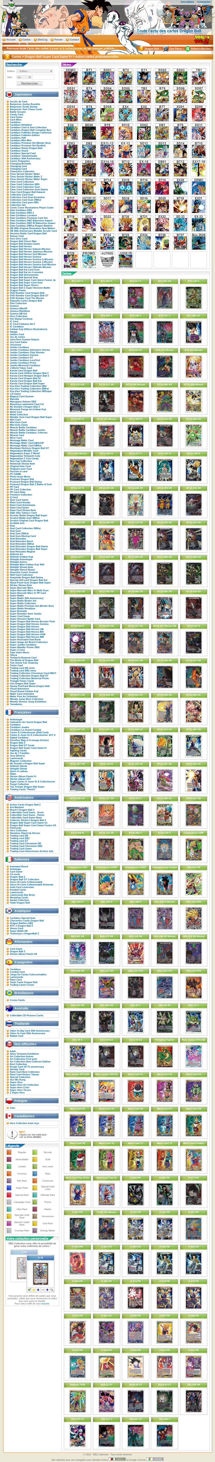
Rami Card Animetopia (22, 505)
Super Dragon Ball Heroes (24, 626)
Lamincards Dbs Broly (22, 895)
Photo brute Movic (20, 476)
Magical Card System (22, 396)
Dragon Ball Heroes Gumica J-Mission (31, 262)
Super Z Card (17, 650)
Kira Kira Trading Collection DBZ (28, 386)
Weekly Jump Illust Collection (26, 699)
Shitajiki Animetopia (21, 559)
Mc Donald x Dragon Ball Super (27, 763)
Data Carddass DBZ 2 (22, 212)
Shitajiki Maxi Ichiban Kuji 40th (27, 564)
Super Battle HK (19, 931)
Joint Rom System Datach (24, 339)
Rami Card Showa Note (23, 510)
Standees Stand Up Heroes (25, 833)
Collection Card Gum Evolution (27, 197)
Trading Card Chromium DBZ (26, 846)
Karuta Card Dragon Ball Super (27, 383)
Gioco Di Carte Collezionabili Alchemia (31, 884)
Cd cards (15, 874)
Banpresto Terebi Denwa (23, 106)
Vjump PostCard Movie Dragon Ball (30, 686)
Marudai (14, 399)
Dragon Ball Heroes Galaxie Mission (30, 249)
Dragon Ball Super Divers (24, 285)
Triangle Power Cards (22, 681)
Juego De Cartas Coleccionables (28, 974)
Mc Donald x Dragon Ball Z (25, 406)
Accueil (10, 39)
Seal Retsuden (18, 538)
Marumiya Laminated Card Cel (27, 404)
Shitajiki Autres (18, 562)
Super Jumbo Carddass (23, 644)
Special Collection (20, 1077)
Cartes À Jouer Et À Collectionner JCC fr (33, 735)
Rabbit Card (16, 1036)
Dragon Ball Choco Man (23, 241)
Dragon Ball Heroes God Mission (28, 254)
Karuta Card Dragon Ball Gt (25, 378)
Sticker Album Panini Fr (23, 776)
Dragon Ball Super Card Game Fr (28, 748)
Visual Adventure (19, 688)
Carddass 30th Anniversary (25, 158)
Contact (74, 39)
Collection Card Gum (21, 194)
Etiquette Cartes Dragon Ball (26, 300)
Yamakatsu (16, 704)
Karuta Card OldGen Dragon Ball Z (29, 373)
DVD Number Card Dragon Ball (27, 293)
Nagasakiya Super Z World (25, 453)
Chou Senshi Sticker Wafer (25, 174)
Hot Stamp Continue (21, 318)
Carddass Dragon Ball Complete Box (30, 130)
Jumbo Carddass (19, 347)
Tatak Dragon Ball (20, 902)
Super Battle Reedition (22, 608)
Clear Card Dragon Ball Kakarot (27, 192)
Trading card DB (19, 835)
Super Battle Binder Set (23, 600)
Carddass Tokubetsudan (23, 156)
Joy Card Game (18, 342)
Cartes (27, 39)
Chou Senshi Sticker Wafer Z (26, 176)
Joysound (15, 344)
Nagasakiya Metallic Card (24, 450)
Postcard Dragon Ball (22, 479)
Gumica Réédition (20, 311)
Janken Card (17, 334)
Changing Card (18, 166)
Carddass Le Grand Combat (25, 730)
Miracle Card (17, 435)
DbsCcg (42, 39)
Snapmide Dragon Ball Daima (26, 577)
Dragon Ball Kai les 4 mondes (26, 272)
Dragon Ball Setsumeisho (24, 275)
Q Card (14, 497)
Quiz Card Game (19, 500)
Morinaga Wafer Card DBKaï (25, 445)
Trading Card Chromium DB (25, 843)
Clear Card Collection (22, 181)
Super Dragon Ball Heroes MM (27, 637)
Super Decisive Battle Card (25, 619)
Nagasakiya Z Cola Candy (24, 458)
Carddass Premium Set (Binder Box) (30, 143)
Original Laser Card (21, 469)
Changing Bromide (20, 163)
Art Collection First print (23, 1059)
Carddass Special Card (23, 153)
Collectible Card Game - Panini (27, 815)
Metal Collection (19, 414)
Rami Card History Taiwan (24, 1074)
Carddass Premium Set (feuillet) (28, 145)
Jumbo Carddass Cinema (24, 355)
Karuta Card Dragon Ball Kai (26, 381)
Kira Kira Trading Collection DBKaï (29, 388)
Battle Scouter (18, 112)
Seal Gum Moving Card (23, 536)
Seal (12, 525)
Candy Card (16, 114)
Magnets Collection (21, 761)
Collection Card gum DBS (24, 202)
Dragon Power (18, 290)
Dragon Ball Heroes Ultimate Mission (30, 267)
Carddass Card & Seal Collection (28, 127)
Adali (13, 1051)
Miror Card (16, 437)
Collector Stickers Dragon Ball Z (28, 820)
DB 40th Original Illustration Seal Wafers (32, 228)
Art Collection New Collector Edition (30, 1061)
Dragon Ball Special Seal (24, 277)
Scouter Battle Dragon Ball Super (28, 515)
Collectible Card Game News (26, 817)
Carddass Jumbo (19, 727)
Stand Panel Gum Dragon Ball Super (30, 582)
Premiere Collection (21, 494)
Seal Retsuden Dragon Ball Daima (29, 546)
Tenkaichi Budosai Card (23, 657)
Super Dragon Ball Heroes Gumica (29, 624)
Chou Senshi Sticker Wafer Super (28, 179)
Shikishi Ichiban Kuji (21, 556)
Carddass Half (18, 137)
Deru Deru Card (18, 238)
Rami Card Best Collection (25, 1072)
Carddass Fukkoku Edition (25, 135)
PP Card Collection (20, 489)
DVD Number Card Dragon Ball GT (29, 295)
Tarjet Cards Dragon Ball (23, 982)
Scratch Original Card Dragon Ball (29, 520)
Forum (58, 39)
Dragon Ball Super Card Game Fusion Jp (33, 280)
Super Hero (16, 1082)
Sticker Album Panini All (23, 954)
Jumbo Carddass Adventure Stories (30, 350)
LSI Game (15, 393)
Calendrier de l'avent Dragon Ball (28, 722)
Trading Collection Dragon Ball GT (29, 675)
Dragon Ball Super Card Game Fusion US (33, 825)
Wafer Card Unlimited (22, 694)
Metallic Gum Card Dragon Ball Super (31, 417)
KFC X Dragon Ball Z (21, 925)
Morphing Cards (19, 897)
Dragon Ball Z (17, 742)
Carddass (15, 122)
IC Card (14, 321)
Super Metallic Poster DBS (25, 647)
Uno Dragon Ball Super (23, 683)
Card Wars (16, 119)
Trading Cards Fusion (22, 985)
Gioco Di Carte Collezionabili (26, 882)
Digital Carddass (19, 737)
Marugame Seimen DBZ (23, 401)
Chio (12, 1108)
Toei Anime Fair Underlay (24, 662)
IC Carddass (17, 326)
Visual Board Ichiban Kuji (24, 691)
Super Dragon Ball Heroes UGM (27, 634)
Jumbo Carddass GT (21, 357)
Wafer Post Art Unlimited (24, 696)
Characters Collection (22, 171)
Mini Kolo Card (18, 422)
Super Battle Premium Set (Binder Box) (32, 606)
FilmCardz (15, 828)
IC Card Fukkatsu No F (22, 324)
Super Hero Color (19, 1087)
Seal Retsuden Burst (21, 541)
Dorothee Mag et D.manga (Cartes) (29, 740)
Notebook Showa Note (22, 463)
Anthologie (16, 719)
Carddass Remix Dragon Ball (26, 148)
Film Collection (18, 303)
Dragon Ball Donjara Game (25, 243)
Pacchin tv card (18, 471)
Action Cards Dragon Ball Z (25, 804)
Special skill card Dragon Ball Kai (28, 580)
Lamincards (16, 758)
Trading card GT (19, 841)
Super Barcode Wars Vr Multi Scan (29, 590)
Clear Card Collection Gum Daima (29, 189)
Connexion (204, 1)
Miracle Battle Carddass (23, 427)
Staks (13, 773)
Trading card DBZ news (23, 670)
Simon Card (16, 928)
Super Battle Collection (23, 603)
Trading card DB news (22, 668)
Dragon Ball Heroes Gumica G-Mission (31, 259)
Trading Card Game (21, 848)
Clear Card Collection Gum (25, 187)
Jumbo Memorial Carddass (25, 365)
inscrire (45, 1303)
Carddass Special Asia (22, 918)
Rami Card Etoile (19, 507)
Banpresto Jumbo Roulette (25, 104)
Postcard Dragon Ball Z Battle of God (31, 484)
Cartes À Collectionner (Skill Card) (29, 732)
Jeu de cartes (17, 337)
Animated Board (19, 866)
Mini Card (15, 419)
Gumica (14, 306)
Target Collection (19, 784)
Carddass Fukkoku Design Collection (31, 132)
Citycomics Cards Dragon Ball (27, 920)
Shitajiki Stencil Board (22, 569)
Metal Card (16, 412)
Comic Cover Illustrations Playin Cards (32, 207)
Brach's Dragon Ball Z (22, 809)
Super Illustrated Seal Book (25, 639)
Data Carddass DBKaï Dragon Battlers (31, 225)
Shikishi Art (16, 554)
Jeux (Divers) (17, 755)
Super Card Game (20, 616)
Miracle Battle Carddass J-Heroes (29, 432)
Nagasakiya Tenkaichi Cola (25, 456)
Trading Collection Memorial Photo (29, 678)
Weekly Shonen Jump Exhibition (28, 701)
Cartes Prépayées (20, 161)
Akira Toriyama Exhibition (24, 1053)
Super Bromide (18, 611)
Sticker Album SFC (20, 779)
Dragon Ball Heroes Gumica (25, 256)
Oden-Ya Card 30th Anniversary (27, 1033)
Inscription (187, 1)
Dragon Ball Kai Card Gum (25, 269)
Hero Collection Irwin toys (24, 1123)
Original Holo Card (20, 466)
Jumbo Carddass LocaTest (25, 360)
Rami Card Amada (20, 502)
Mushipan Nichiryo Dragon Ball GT (29, 448)
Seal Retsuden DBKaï (22, 544)
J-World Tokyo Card (21, 368)
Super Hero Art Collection (24, 1085)
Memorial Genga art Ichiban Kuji (28, 409)
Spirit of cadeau (19, 771)
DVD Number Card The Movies (27, 298)
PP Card (14, 487)
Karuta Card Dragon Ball (23, 370)
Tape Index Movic (19, 652)
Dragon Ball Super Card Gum (26, 282)
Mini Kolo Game (19, 425)
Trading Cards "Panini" (23, 789)
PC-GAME (15, 474)
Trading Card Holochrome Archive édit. (32, 851)
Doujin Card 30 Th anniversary (27, 1066)
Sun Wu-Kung (18, 1079)
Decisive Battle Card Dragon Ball (28, 233)
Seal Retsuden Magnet (22, 551)
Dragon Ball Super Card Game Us (29, 822)
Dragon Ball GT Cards (22, 745)
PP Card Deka (17, 492)
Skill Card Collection (21, 575)
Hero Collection (18, 316)
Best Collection (18, 1064)
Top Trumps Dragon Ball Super (27, 786)
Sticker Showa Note (21, 585)
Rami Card (16, 979)
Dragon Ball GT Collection (24, 879)
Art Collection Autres (22, 1056)
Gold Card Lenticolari (22, 887)
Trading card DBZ (20, 838)
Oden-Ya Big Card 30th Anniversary (30, 1030)
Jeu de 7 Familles (19, 753)
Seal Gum (15, 531)
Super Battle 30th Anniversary (27, 598)
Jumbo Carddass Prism (23, 362)
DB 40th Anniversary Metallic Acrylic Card (33, 231)
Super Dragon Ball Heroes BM (26, 631)
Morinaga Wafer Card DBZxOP (27, 443)
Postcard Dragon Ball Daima (26, 481)
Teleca (13, 655)
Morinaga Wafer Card (22, 440)
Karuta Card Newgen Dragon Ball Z (29, 375)
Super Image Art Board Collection (29, 642)
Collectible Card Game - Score (27, 812)
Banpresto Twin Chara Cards (26, 109)
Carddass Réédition (21, 125)
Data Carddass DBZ (21, 210)
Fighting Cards (18, 750)
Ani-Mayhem (17, 807)
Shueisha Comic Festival (24, 572)
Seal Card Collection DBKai (25, 528)
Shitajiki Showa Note (21, 567)
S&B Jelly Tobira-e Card (23, 512)
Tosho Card (16, 665)
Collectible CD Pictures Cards (26, 1015)
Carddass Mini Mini (20, 140)
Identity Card (17, 1069)
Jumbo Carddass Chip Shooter (27, 352)
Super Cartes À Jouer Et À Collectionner (32, 781)
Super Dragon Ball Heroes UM (26, 629)
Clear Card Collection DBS (25, 184)
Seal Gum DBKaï (19, 533)
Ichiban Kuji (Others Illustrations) (28, 329)
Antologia (15, 869)
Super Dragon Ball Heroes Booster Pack (32, 621)
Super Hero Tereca (20, 1090)
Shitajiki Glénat (18, 768)
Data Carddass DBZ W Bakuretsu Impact (32, 223)
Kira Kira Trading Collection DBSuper (31, 391)
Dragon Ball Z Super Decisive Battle (30, 287)
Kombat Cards (18, 889)
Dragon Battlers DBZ (21, 923)
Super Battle (17, 595)
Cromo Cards (17, 1000)
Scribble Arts (17, 523)
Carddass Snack (19, 150)
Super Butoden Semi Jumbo (25, 613)
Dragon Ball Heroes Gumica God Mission (33, 264)
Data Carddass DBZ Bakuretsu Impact (31, 220)
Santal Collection (19, 900)
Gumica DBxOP (18, 308)
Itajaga (13, 331)
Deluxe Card (17, 236)
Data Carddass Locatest (23, 215)
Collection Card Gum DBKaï (25, 200)
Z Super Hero (17, 1092)
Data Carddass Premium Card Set (29, 218)
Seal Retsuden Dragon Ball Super (29, 549)
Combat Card (17, 972)
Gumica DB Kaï (18, 313)
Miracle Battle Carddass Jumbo (27, 430)
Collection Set (18, 205)
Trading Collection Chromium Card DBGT (33, 673)
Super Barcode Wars (21, 587)
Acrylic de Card (18, 101)
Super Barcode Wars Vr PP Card (28, 593)
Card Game (16, 117)
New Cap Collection (21, 461)
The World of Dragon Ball (24, 660)
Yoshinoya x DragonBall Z (24, 933)
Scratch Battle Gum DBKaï (25, 518)
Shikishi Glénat (18, 766)
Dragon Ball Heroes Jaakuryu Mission (31, 251)
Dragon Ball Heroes (21, 246)
